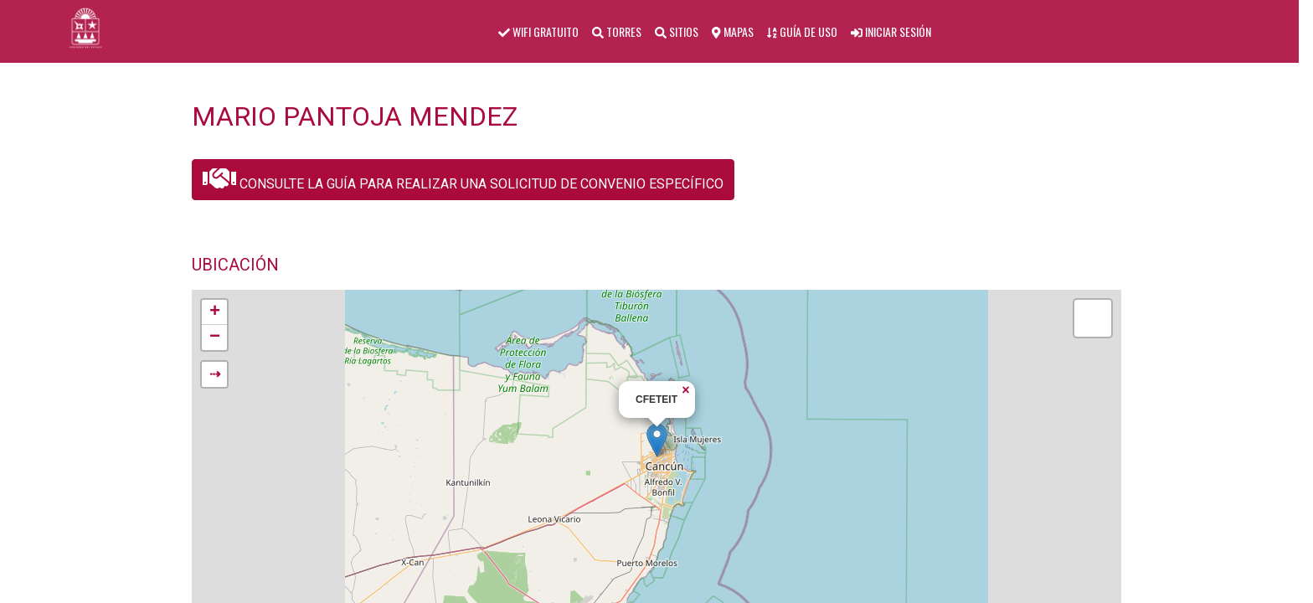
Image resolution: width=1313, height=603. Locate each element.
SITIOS (676, 31)
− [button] (214, 337)
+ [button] (214, 312)
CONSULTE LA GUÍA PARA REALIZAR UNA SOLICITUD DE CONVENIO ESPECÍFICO (463, 178)
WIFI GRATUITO (538, 31)
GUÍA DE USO (802, 31)
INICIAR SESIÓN (891, 31)
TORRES (616, 31)
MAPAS (733, 31)
